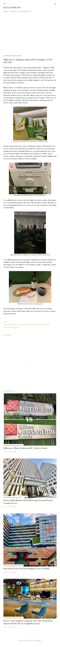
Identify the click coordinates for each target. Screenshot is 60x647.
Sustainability (25, 11)
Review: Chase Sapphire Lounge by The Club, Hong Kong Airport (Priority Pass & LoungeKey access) (27, 622)
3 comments (12, 506)
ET (29, 324)
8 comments (12, 451)
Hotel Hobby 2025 (12, 7)
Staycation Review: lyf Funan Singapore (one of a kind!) (26, 568)
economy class (23, 324)
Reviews (14, 11)
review (48, 324)
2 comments (12, 572)
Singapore (15, 327)
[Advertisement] (31, 34)
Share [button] (5, 322)
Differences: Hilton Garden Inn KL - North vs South (25, 448)
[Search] (55, 3)
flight (43, 324)
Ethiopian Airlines (35, 324)
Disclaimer (37, 640)
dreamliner (15, 324)
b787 (9, 324)
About (6, 11)
